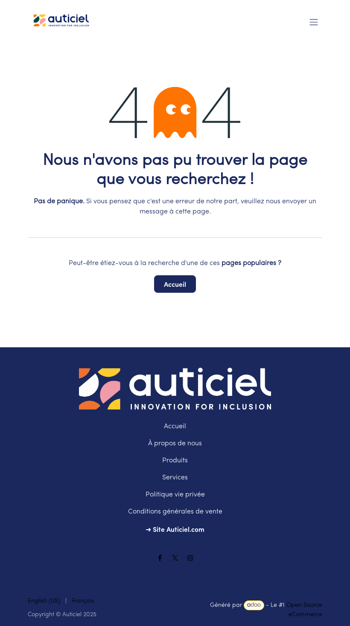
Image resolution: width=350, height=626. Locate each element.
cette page (192, 211)
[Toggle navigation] (313, 21)
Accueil (175, 283)
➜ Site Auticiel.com (175, 529)
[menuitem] (44, 601)
